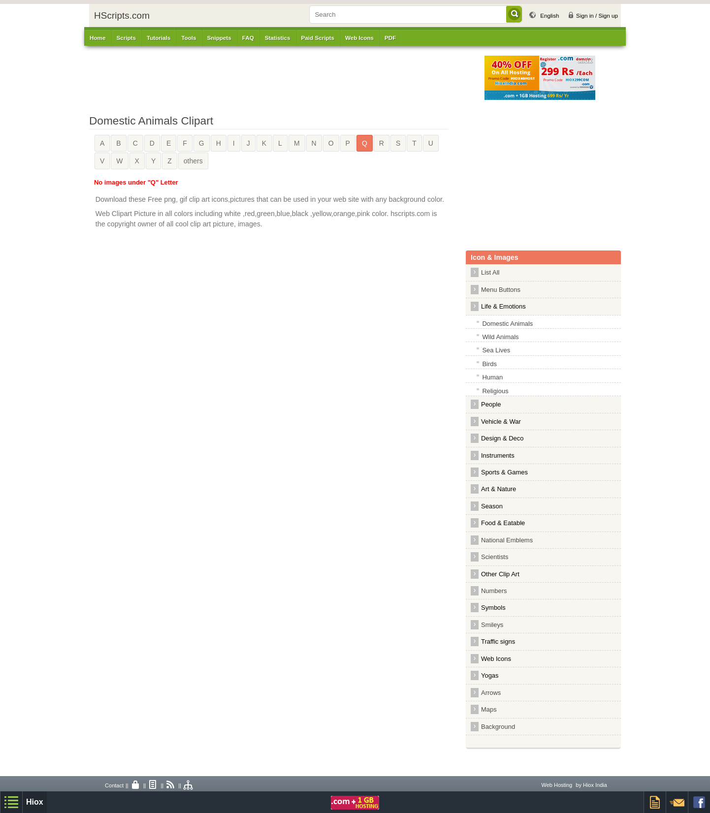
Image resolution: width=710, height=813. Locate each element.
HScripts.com (122, 15)
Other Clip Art (500, 574)
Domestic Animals (507, 323)
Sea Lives (496, 350)
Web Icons (496, 658)
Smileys (492, 624)
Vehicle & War (501, 421)
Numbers (496, 590)
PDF (390, 37)
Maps (489, 709)
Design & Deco (502, 438)
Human (492, 377)
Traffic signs (498, 641)
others (193, 161)
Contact (114, 785)
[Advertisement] (293, 78)
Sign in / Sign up (597, 15)
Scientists (494, 557)
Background (498, 726)
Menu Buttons (500, 289)
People (491, 404)
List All (490, 272)
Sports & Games (504, 472)
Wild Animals (500, 337)
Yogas (490, 675)
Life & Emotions (503, 306)
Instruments (498, 455)
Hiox (34, 802)
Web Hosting (556, 785)
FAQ (248, 37)
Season (492, 506)
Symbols (493, 607)
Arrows (491, 692)
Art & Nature (498, 489)
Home (97, 37)
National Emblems (507, 540)
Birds (489, 364)
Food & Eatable (503, 523)
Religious (495, 391)
